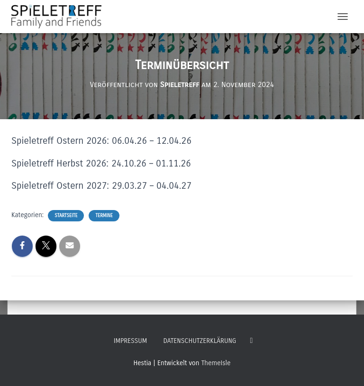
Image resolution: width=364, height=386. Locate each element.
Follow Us (251, 340)
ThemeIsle (216, 363)
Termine (103, 216)
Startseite (66, 216)
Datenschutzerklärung (199, 341)
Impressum (130, 341)
